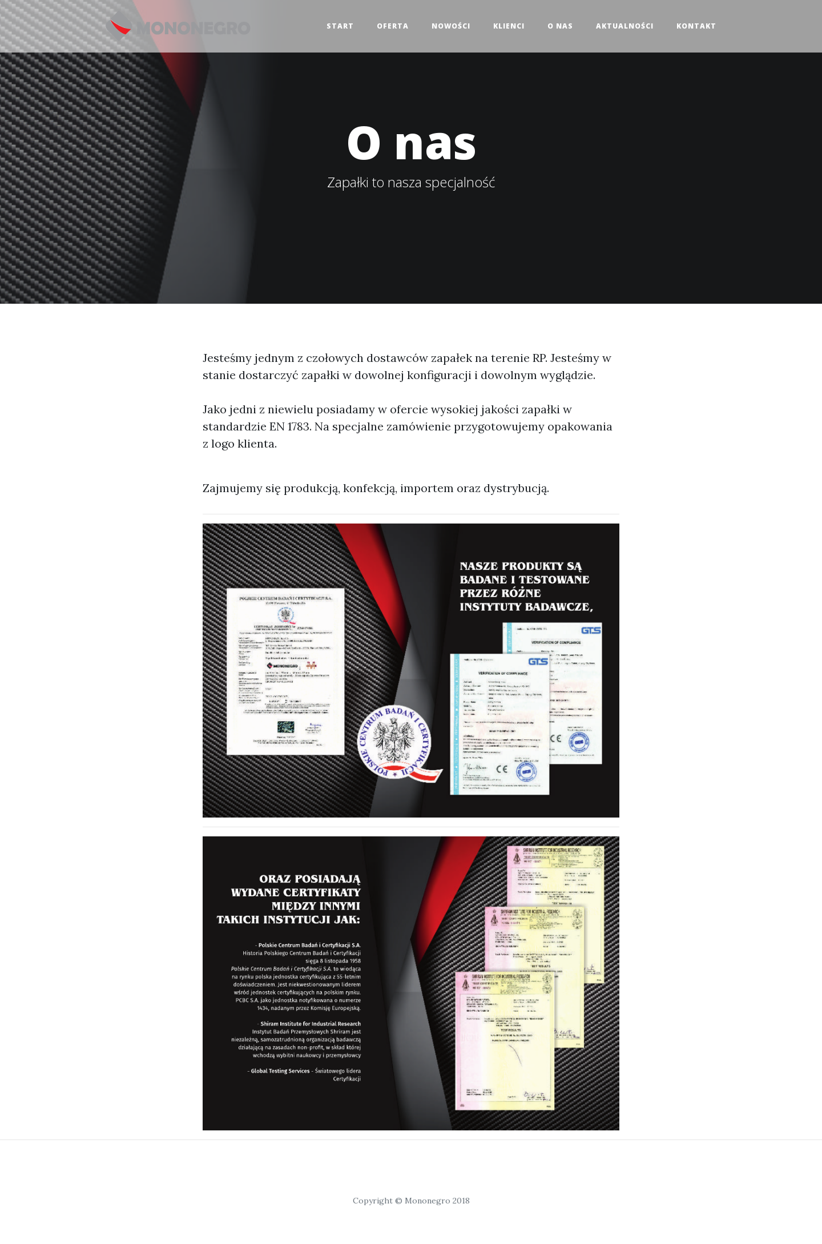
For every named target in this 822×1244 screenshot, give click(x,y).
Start (340, 26)
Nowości (451, 26)
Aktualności (625, 26)
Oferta (393, 26)
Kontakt (696, 26)
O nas (560, 26)
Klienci (509, 26)
